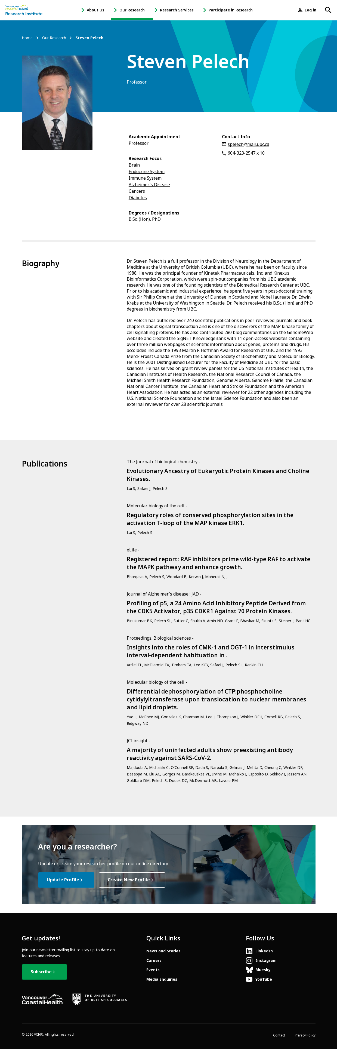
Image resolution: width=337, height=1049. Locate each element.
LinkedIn (264, 951)
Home (27, 38)
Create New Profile (129, 880)
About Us (95, 10)
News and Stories (163, 951)
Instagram (266, 960)
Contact (279, 1035)
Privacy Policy (305, 1035)
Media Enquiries (161, 979)
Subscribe (41, 972)
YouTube (263, 979)
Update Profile (63, 880)
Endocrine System (147, 171)
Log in (310, 10)
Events (153, 970)
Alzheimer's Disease (149, 185)
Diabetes (138, 198)
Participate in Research (231, 10)
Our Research (132, 10)
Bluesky (263, 970)
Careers (154, 960)
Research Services (176, 10)
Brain (134, 165)
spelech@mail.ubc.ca (248, 144)
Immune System (145, 178)
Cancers (137, 191)
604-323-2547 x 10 (246, 153)
